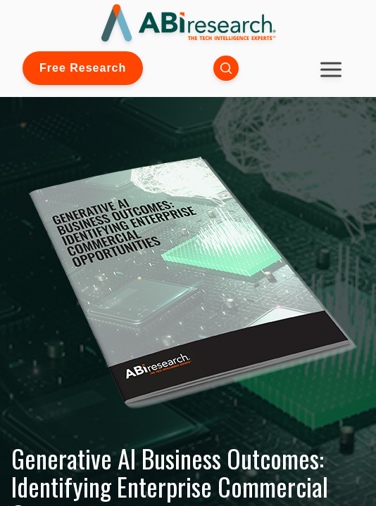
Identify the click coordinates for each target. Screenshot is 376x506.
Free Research (82, 68)
